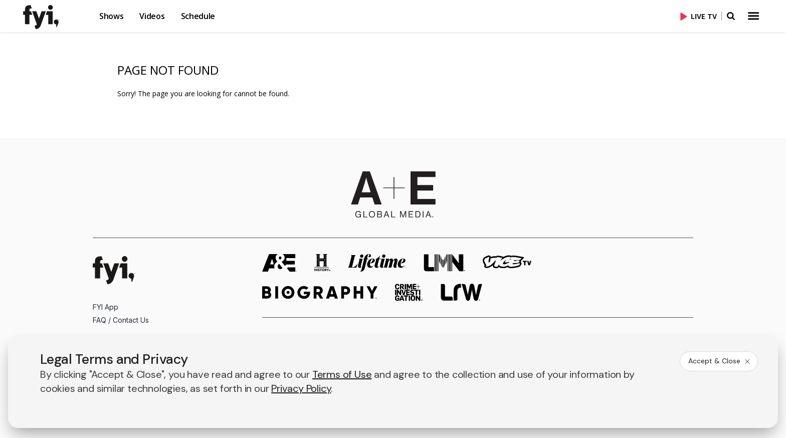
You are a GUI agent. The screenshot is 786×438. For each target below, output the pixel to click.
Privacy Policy (301, 388)
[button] (55, 16)
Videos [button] (151, 16)
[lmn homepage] (445, 263)
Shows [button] (111, 16)
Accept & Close (719, 360)
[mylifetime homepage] (377, 263)
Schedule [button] (198, 16)
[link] (47, 17)
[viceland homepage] (507, 263)
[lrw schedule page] (461, 292)
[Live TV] (701, 16)
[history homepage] (322, 263)
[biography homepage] (319, 292)
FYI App (105, 307)
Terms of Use (342, 374)
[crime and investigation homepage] (409, 292)
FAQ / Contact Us (121, 320)
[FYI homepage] (114, 270)
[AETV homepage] (279, 263)
